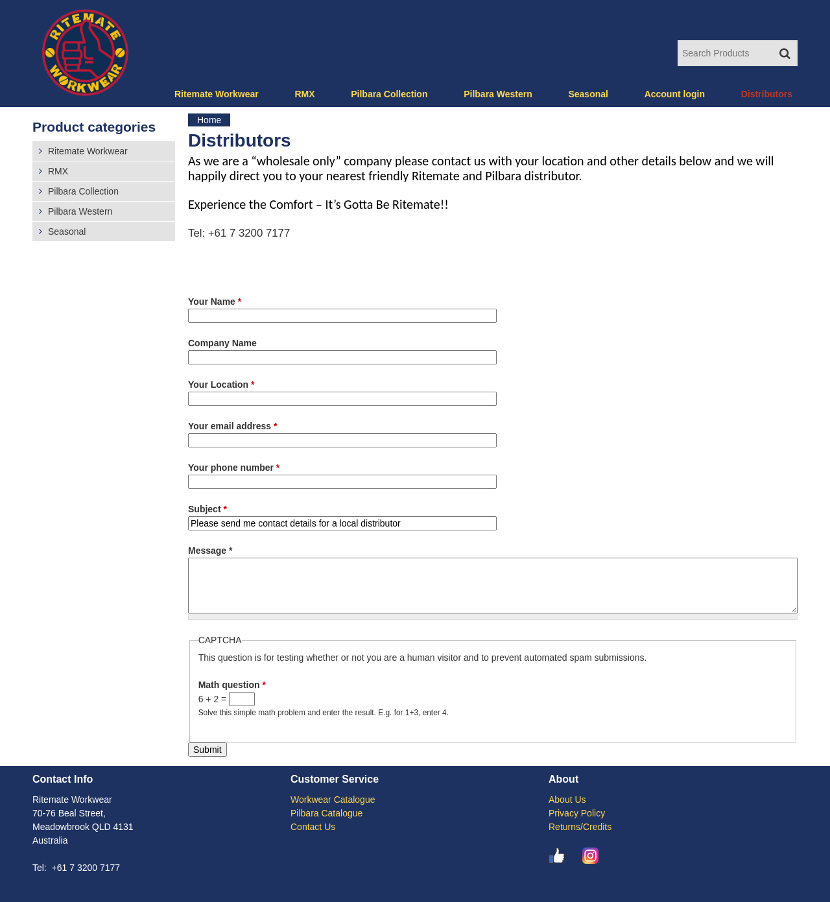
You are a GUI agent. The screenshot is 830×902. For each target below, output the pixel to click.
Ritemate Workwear (216, 94)
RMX (304, 94)
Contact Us (312, 827)
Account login (675, 94)
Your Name (214, 301)
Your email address (232, 426)
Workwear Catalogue (332, 799)
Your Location (221, 384)
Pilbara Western (498, 94)
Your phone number (233, 467)
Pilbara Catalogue (326, 813)
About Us (567, 799)
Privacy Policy (577, 813)
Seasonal (588, 94)
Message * (210, 550)
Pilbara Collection (389, 94)
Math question (232, 685)
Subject (207, 509)
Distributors (766, 94)
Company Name (222, 343)
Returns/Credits (580, 827)
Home (209, 120)
